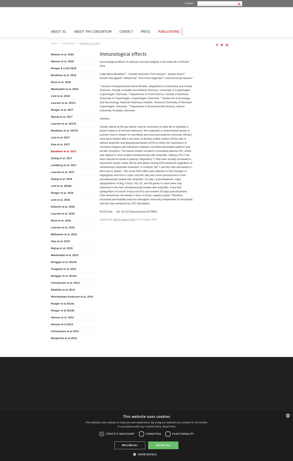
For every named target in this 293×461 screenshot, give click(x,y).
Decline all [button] (130, 445)
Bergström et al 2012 (64, 338)
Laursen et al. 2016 (62, 213)
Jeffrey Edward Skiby (124, 219)
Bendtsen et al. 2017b (64, 130)
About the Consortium (93, 31)
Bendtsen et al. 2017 (90, 43)
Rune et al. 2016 (61, 220)
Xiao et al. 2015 (60, 241)
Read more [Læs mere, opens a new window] (169, 426)
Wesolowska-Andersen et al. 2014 (72, 296)
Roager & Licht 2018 (63, 68)
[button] (146, 454)
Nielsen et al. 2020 (62, 54)
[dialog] (146, 436)
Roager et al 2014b (62, 310)
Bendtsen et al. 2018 (63, 75)
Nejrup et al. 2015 (62, 248)
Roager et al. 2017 (62, 109)
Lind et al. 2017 (60, 137)
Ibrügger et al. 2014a (64, 275)
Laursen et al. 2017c (63, 102)
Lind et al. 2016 (60, 199)
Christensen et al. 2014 (65, 282)
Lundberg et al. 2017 (64, 165)
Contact (189, 3)
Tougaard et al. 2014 (63, 268)
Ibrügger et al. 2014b (64, 262)
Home (54, 43)
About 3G (58, 31)
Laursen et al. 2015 (62, 227)
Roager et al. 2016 (62, 192)
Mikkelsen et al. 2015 (64, 234)
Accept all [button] (163, 445)
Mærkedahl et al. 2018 (64, 89)
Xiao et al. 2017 (60, 144)
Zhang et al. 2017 (61, 158)
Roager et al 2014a (62, 303)
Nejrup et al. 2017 (62, 116)
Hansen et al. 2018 (62, 61)
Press (145, 31)
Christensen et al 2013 (65, 331)
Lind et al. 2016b (61, 185)
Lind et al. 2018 (60, 95)
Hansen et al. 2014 (62, 317)
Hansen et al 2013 (62, 324)
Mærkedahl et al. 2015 (64, 255)
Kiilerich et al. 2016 (63, 206)
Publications (168, 31)
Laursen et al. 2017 (62, 172)
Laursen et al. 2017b (63, 123)
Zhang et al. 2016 (61, 179)
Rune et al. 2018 (61, 82)
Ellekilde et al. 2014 (63, 289)
